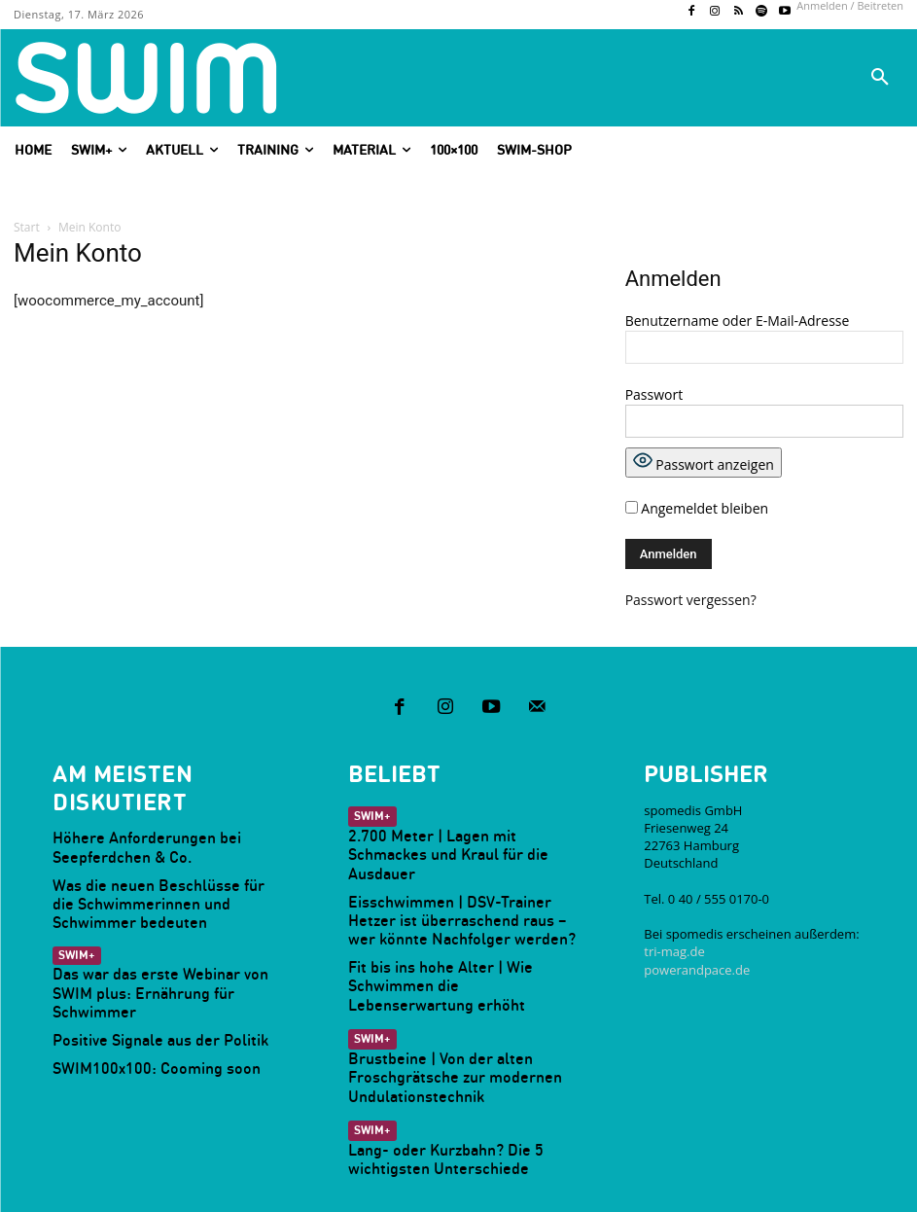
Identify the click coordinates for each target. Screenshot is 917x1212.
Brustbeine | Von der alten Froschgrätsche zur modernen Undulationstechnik (433, 992)
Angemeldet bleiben (696, 508)
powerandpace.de (697, 947)
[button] (880, 77)
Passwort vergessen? (691, 599)
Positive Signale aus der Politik (139, 975)
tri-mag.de (674, 930)
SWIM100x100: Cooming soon (135, 1004)
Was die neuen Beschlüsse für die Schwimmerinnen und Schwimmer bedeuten (148, 870)
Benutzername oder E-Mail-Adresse (737, 320)
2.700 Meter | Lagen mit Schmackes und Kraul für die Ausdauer (460, 818)
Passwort (654, 394)
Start (27, 227)
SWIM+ (75, 916)
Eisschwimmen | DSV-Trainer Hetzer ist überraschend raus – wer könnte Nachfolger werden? (458, 868)
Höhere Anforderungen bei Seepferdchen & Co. (167, 820)
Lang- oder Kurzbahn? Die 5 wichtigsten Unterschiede (460, 1064)
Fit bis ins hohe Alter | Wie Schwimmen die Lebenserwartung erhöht (456, 919)
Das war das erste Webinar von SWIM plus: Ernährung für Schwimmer (157, 940)
